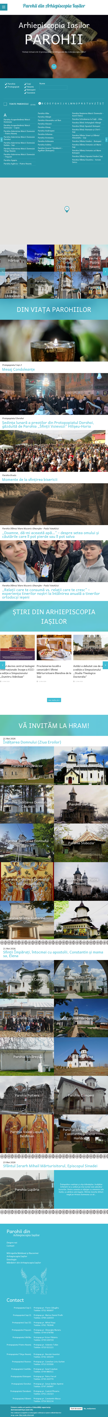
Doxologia (11, 1259)
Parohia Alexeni (45, 123)
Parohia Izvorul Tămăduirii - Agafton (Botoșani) (50, 149)
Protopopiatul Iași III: (22, 1322)
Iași (29, 83)
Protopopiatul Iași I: (23, 1307)
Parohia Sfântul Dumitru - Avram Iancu (86, 161)
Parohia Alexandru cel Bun (49, 120)
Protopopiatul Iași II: (22, 1315)
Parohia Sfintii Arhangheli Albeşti (86, 122)
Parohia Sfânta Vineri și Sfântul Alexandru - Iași (85, 136)
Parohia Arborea (45, 134)
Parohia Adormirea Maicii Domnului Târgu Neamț (19, 149)
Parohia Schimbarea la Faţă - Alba (87, 119)
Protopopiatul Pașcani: (22, 1329)
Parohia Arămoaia (46, 141)
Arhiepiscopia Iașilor (17, 1256)
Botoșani (31, 89)
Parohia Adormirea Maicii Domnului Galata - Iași (19, 144)
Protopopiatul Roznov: (21, 1361)
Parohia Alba (43, 113)
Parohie (11, 83)
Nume (42, 83)
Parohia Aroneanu (46, 137)
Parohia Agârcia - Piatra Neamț (17, 163)
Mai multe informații (26, 1415)
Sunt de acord (76, 1409)
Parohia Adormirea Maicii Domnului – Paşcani (19, 155)
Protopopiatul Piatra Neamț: (19, 1344)
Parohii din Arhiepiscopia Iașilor (54, 6)
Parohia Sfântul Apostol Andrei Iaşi (87, 156)
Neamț (30, 86)
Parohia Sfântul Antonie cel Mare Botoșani (86, 151)
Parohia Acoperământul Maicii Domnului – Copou (17, 126)
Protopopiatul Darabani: (20, 1391)
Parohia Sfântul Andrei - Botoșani (86, 141)
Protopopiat (13, 86)
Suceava (31, 92)
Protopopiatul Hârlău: (22, 1337)
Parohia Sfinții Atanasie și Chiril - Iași (86, 130)
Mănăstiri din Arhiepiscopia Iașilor (24, 1262)
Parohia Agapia (10, 160)
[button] (67, 209)
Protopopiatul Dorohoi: (21, 1383)
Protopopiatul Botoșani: (21, 1376)
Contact (10, 1245)
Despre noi (12, 1242)
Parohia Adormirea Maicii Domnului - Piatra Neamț (19, 132)
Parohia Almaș (44, 127)
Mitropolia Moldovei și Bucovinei (22, 1253)
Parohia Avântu (44, 144)
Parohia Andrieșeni (46, 130)
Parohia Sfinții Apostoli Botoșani (86, 126)
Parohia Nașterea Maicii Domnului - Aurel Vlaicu (87, 114)
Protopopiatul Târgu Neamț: (19, 1354)
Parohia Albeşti (44, 116)
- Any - (17, 104)
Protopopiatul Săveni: (22, 1398)
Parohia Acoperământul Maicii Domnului (17, 120)
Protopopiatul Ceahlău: (21, 1368)
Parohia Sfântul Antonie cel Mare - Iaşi (87, 145)
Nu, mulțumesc (90, 1409)
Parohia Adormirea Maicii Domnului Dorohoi (19, 138)
